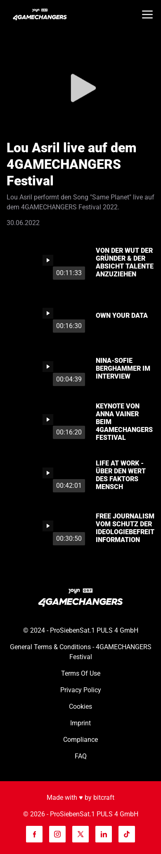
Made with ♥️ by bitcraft (80, 797)
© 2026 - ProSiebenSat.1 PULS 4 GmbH (80, 814)
